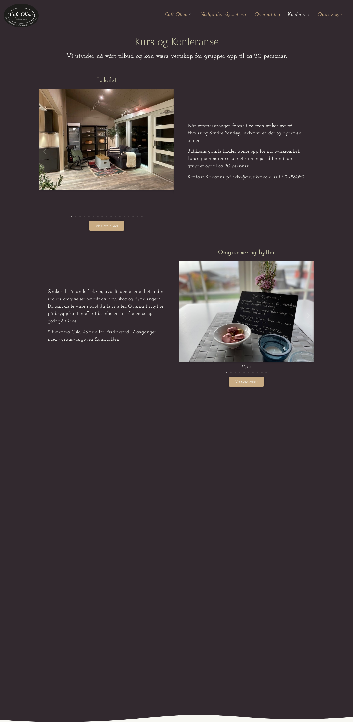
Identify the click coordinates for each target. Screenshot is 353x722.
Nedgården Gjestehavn (223, 14)
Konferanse (299, 14)
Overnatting (267, 14)
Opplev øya (330, 14)
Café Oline (178, 14)
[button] (45, 151)
